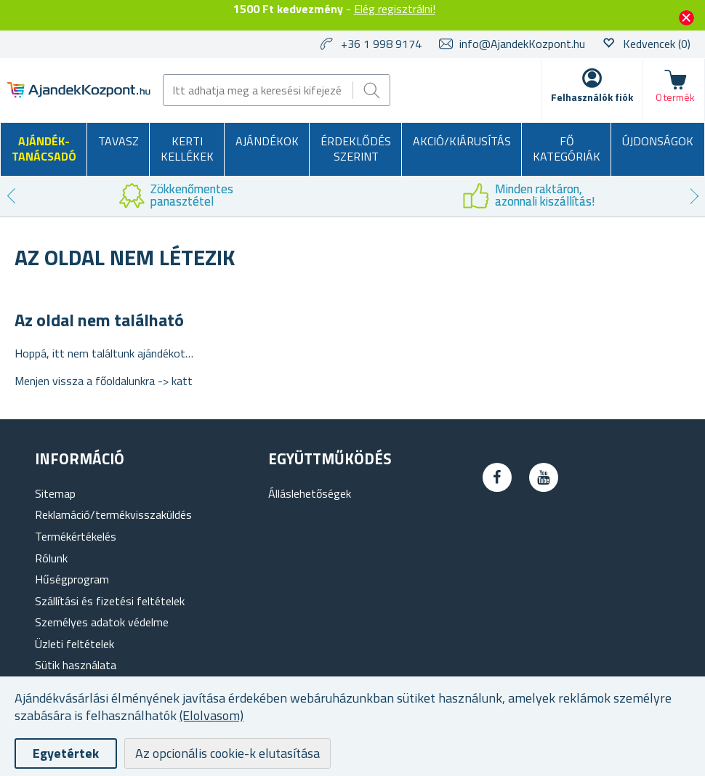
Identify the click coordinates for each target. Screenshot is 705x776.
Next (694, 196)
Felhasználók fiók (592, 97)
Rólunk (51, 558)
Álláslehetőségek (309, 493)
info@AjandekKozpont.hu (522, 43)
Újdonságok (657, 141)
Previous (11, 196)
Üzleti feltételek (74, 643)
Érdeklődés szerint (356, 149)
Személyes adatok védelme (102, 622)
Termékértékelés (75, 536)
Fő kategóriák (566, 149)
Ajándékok (267, 141)
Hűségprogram (72, 579)
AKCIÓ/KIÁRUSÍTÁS (462, 141)
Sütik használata (75, 665)
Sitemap (55, 493)
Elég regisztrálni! (394, 8)
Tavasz (118, 141)
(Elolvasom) (211, 715)
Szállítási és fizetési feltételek (110, 601)
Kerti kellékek (187, 149)
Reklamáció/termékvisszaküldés (113, 514)
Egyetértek (66, 753)
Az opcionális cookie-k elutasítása (227, 753)
